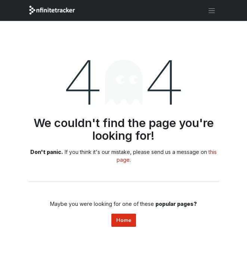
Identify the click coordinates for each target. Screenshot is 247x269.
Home (123, 220)
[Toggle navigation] (211, 10)
